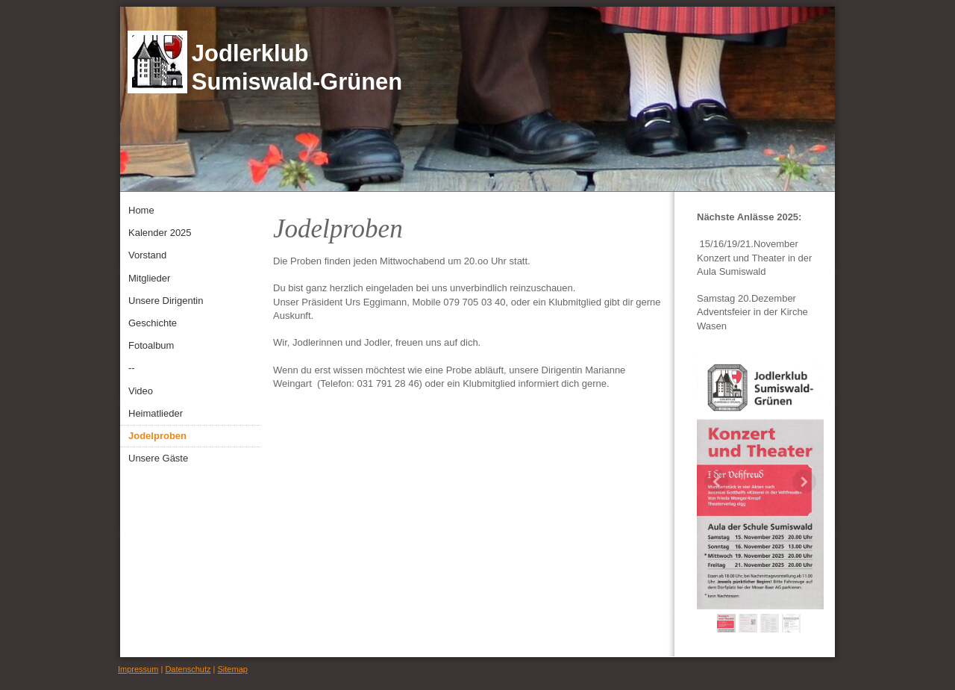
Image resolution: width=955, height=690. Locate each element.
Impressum (138, 669)
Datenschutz (187, 669)
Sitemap (233, 669)
